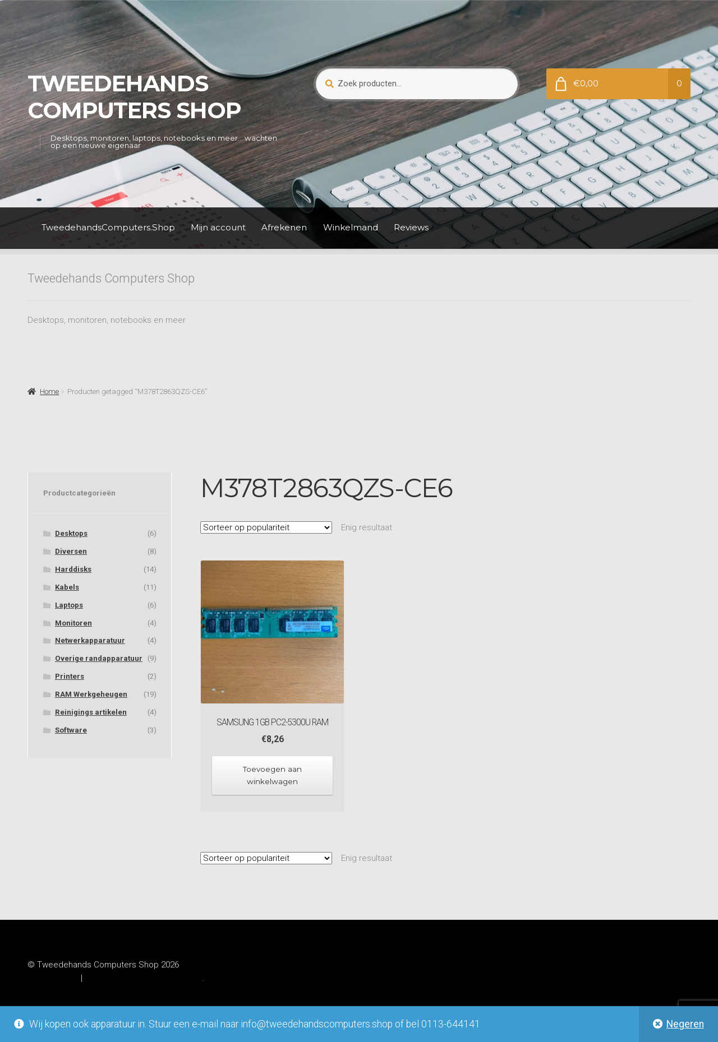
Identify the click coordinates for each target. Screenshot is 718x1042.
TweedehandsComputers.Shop (108, 227)
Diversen (71, 551)
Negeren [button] (685, 1024)
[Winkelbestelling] (266, 527)
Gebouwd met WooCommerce (143, 976)
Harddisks (73, 569)
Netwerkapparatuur (90, 640)
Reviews (411, 227)
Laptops (69, 605)
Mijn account (218, 227)
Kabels (67, 587)
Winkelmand (350, 227)
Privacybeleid (52, 976)
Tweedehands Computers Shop (134, 97)
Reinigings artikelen (91, 712)
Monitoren (73, 623)
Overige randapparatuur (98, 658)
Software (71, 730)
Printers (69, 676)
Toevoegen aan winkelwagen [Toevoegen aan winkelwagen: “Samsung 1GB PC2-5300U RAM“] (272, 774)
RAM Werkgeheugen (91, 694)
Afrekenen (284, 227)
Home (49, 391)
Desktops (71, 533)
